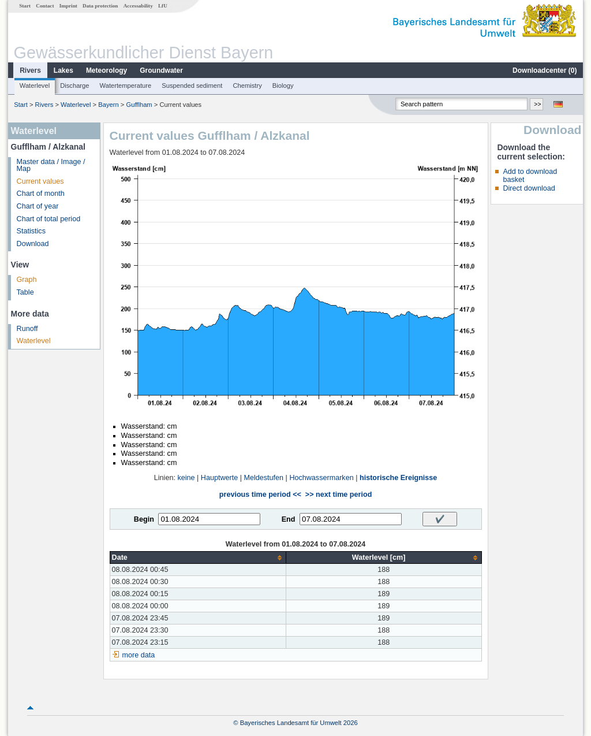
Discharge (74, 85)
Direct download (529, 188)
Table (25, 292)
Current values (40, 181)
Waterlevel (35, 85)
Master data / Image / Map (51, 165)
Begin (144, 519)
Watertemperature (126, 85)
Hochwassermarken (321, 478)
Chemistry (247, 85)
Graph (27, 280)
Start (25, 6)
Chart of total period (49, 219)
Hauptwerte (219, 478)
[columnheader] (198, 558)
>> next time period (338, 494)
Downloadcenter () (545, 70)
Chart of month (41, 193)
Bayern (108, 104)
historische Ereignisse (398, 478)
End (289, 519)
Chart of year (38, 206)
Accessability (138, 6)
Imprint (68, 6)
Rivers (30, 70)
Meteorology (106, 70)
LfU (162, 6)
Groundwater (161, 70)
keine (185, 478)
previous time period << (260, 494)
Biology (283, 85)
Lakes (63, 70)
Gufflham (139, 104)
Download (33, 244)
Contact (45, 6)
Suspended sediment (192, 85)
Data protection (100, 6)
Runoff (27, 329)
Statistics (31, 231)
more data (138, 655)
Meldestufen (263, 478)
